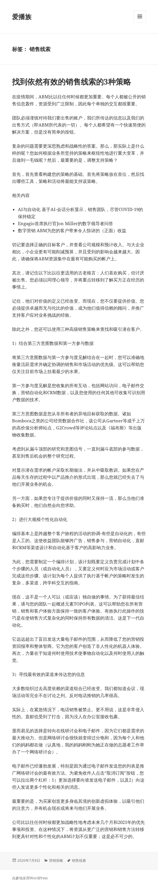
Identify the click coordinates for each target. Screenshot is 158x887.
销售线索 (79, 860)
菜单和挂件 (140, 22)
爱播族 (21, 16)
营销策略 (56, 860)
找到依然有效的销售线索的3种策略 (71, 81)
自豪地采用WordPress (30, 878)
